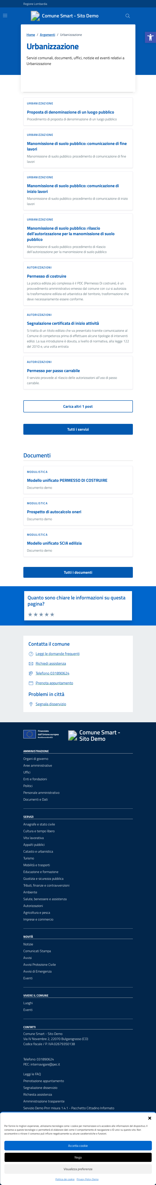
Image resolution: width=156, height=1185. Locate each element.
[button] (150, 1118)
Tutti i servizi (78, 429)
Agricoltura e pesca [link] (36, 912)
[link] (150, 37)
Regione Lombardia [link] (35, 3)
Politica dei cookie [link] (64, 1179)
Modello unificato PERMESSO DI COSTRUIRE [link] (67, 480)
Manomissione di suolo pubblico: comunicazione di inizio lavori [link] (73, 188)
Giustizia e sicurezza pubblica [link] (43, 878)
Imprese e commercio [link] (38, 919)
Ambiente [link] (30, 892)
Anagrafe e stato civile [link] (39, 824)
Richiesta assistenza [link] (37, 1094)
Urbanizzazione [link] (40, 103)
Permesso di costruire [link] (46, 276)
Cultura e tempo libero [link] (39, 831)
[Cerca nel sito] (127, 16)
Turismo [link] (28, 858)
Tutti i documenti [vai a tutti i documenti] (78, 572)
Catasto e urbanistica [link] (38, 851)
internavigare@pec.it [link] (45, 1064)
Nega (78, 1157)
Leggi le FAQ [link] (32, 1074)
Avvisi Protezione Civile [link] (39, 964)
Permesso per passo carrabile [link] (53, 371)
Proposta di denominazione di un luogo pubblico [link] (70, 112)
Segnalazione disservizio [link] (40, 1087)
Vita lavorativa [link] (33, 837)
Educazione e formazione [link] (40, 871)
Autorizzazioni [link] (39, 267)
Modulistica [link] (37, 472)
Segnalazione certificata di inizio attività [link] (63, 323)
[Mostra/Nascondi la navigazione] (5, 15)
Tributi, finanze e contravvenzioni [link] (46, 885)
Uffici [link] (26, 772)
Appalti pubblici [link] (34, 844)
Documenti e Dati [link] (35, 799)
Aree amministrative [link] (37, 765)
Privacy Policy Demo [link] (87, 1179)
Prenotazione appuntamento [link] (43, 1080)
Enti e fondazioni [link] (35, 779)
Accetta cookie (78, 1145)
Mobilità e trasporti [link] (36, 864)
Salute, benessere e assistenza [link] (45, 898)
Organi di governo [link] (35, 758)
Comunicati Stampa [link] (37, 950)
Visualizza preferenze (78, 1169)
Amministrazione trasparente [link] (44, 1101)
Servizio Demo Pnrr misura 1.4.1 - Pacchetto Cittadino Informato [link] (68, 1107)
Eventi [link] (27, 978)
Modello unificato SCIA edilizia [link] (54, 543)
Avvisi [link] (27, 957)
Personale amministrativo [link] (41, 792)
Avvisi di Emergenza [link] (37, 971)
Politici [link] (27, 785)
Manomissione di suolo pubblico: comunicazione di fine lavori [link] (77, 146)
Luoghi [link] (28, 1002)
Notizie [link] (28, 944)
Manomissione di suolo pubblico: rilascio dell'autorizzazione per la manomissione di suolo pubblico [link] (71, 233)
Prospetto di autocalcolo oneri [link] (54, 512)
